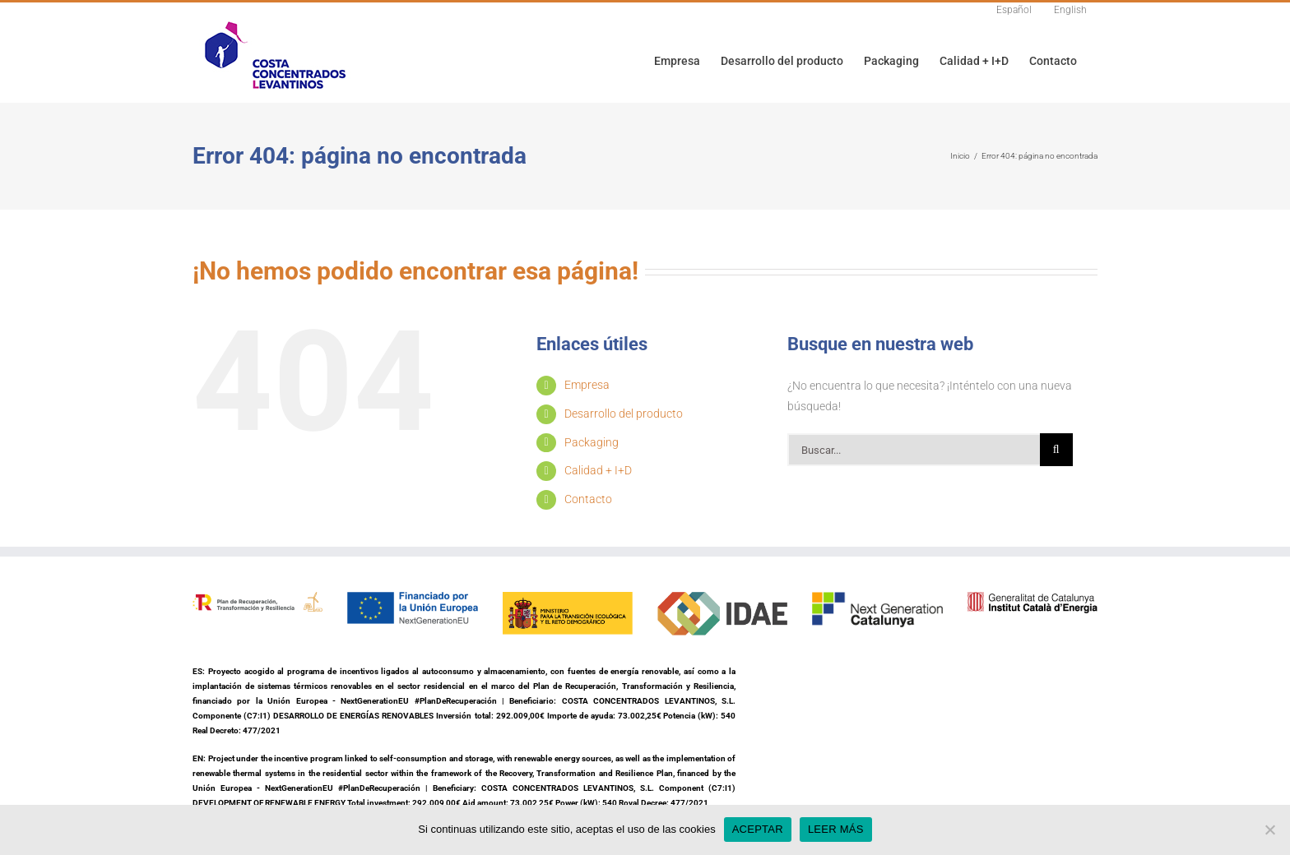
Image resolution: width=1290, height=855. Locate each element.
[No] (1269, 829)
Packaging (591, 442)
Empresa (587, 384)
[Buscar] (1056, 449)
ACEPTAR (757, 829)
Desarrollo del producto (623, 413)
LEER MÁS (836, 829)
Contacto (588, 499)
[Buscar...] (913, 449)
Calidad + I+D (598, 470)
